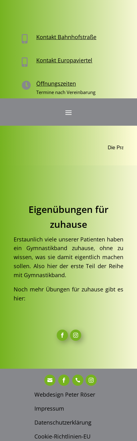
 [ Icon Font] (62, 335)
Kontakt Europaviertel (64, 60)
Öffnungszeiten (56, 83)
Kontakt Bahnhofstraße (66, 37)
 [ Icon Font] (77, 380)
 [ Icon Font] (75, 335)
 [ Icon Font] (49, 380)
